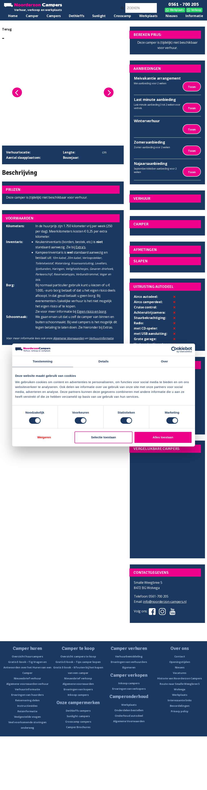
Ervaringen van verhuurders (129, 662)
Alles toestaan (163, 437)
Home (13, 16)
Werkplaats (177, 10)
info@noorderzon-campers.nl (164, 601)
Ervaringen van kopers (78, 689)
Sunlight (99, 16)
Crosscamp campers (78, 721)
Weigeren (44, 437)
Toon (192, 87)
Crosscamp (122, 16)
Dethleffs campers (78, 710)
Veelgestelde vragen (27, 717)
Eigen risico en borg (91, 311)
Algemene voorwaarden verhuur (27, 684)
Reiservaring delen (27, 700)
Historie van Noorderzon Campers (179, 678)
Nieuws (171, 16)
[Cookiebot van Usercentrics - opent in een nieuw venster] (174, 350)
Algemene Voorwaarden (68, 338)
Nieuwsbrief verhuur (27, 678)
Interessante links (180, 700)
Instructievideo (27, 706)
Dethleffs (76, 16)
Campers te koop (54, 17)
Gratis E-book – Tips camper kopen (78, 662)
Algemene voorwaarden (78, 684)
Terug (7, 29)
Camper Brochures (78, 727)
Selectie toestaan (103, 437)
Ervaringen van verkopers (128, 689)
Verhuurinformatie (101, 338)
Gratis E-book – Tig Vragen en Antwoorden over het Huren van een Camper (27, 667)
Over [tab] (164, 361)
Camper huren (32, 17)
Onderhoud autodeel (129, 716)
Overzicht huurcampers (27, 656)
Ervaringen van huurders (27, 695)
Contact (179, 656)
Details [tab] (104, 361)
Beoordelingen (180, 706)
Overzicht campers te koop (78, 656)
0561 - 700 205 (183, 4)
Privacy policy (179, 711)
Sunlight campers (78, 716)
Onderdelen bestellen (128, 710)
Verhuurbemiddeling (129, 656)
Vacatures (179, 673)
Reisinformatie (27, 711)
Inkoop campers (78, 695)
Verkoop (196, 10)
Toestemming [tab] (43, 361)
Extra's (81, 247)
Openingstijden (179, 662)
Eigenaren (128, 667)
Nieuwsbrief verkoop (78, 678)
